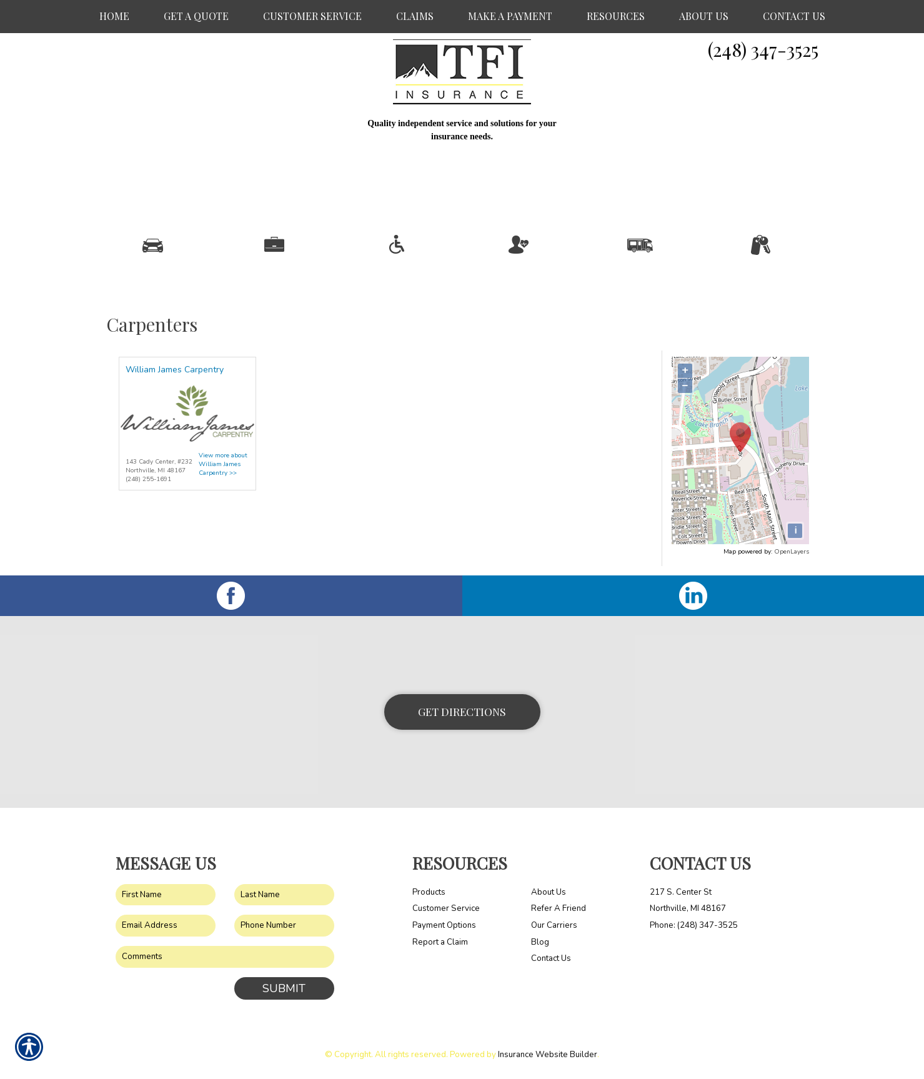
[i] (795, 531)
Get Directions (462, 711)
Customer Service (446, 908)
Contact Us (551, 958)
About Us (548, 892)
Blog (540, 942)
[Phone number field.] (284, 926)
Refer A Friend (558, 908)
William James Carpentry (175, 369)
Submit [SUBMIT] (284, 988)
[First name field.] (166, 895)
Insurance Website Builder (547, 1054)
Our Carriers (554, 925)
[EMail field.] (166, 926)
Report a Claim (440, 942)
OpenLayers (791, 551)
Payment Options (444, 925)
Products (428, 892)
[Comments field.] (225, 957)
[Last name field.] (284, 895)
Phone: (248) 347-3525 (694, 925)
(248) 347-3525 (763, 49)
